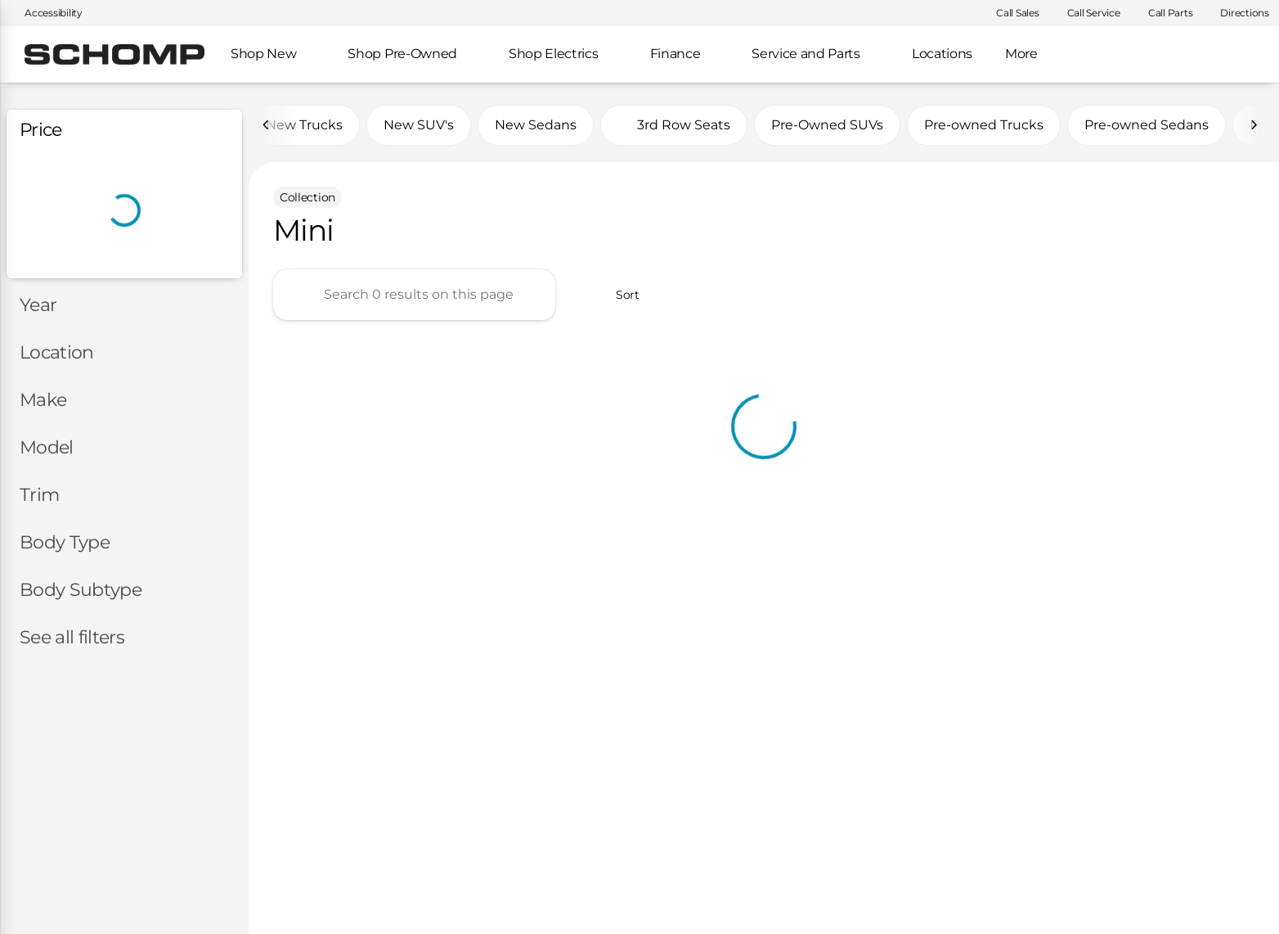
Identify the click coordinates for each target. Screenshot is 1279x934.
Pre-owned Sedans (1146, 125)
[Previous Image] (267, 125)
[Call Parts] (1163, 13)
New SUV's (419, 125)
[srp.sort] (619, 295)
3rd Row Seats (673, 125)
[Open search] (1241, 55)
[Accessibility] (46, 13)
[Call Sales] (1010, 13)
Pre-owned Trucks (983, 125)
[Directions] (1237, 13)
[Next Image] (1254, 125)
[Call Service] (1086, 13)
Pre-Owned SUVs (827, 125)
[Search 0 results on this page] (414, 294)
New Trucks (304, 125)
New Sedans (536, 125)
